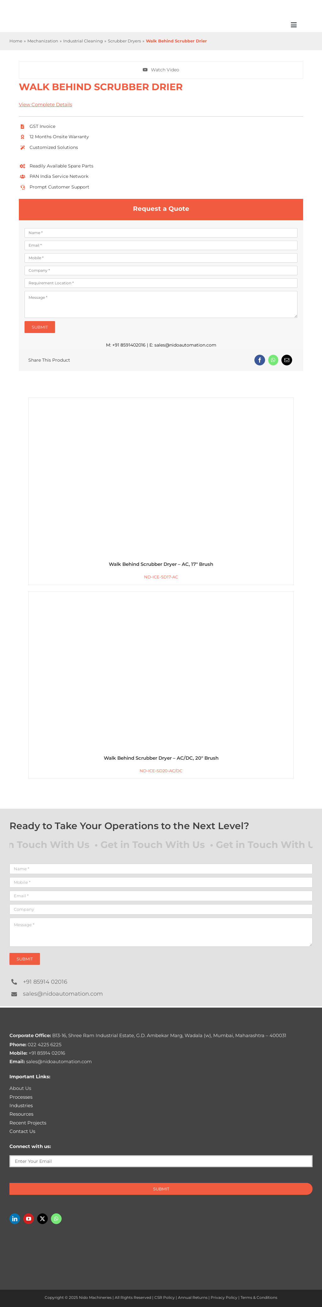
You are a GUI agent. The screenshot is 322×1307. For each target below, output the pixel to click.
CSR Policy (164, 1297)
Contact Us (22, 1131)
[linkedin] (14, 1218)
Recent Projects (27, 1123)
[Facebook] (260, 360)
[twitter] (42, 1218)
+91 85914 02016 (45, 981)
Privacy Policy (224, 1297)
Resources (21, 1114)
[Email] (287, 360)
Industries (21, 1105)
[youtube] (28, 1218)
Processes (20, 1097)
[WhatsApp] (273, 360)
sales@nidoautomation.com (185, 345)
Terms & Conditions (259, 1297)
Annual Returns (193, 1297)
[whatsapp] (56, 1218)
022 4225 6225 (35, 1044)
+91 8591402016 (129, 345)
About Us (20, 1088)
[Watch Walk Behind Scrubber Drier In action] (161, 70)
